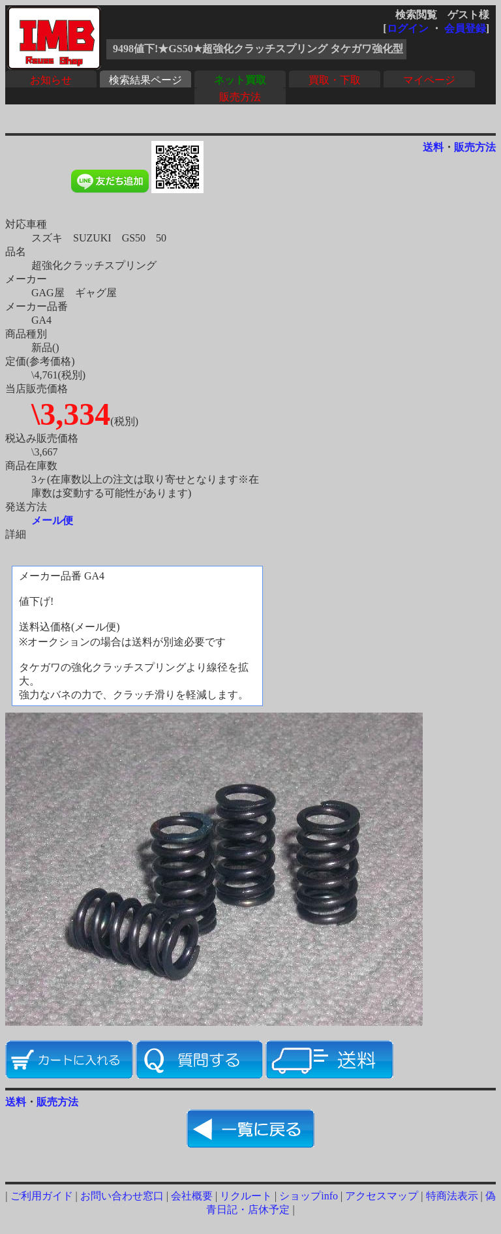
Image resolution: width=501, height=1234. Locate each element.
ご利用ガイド (41, 1195)
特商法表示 (452, 1195)
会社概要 (192, 1195)
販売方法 (240, 96)
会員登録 (465, 28)
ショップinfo (308, 1195)
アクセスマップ (381, 1195)
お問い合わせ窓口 (122, 1195)
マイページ (429, 79)
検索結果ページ (145, 79)
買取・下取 (335, 79)
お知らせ (51, 79)
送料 (433, 147)
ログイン (408, 28)
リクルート (246, 1195)
